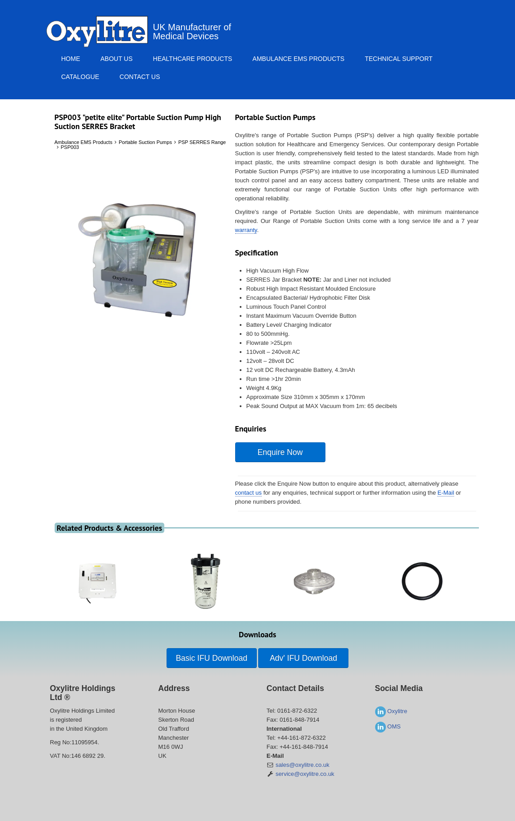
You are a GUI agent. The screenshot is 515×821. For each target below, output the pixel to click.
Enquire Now (279, 452)
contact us (248, 492)
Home (70, 58)
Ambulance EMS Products (298, 58)
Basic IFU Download (211, 658)
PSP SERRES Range (202, 142)
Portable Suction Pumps (145, 142)
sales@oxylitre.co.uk (302, 764)
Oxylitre (391, 711)
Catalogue (80, 76)
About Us (117, 58)
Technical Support (398, 58)
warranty (246, 230)
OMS (388, 726)
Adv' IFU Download (303, 658)
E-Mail (445, 492)
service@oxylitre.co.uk (304, 773)
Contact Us (140, 76)
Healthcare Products (192, 58)
